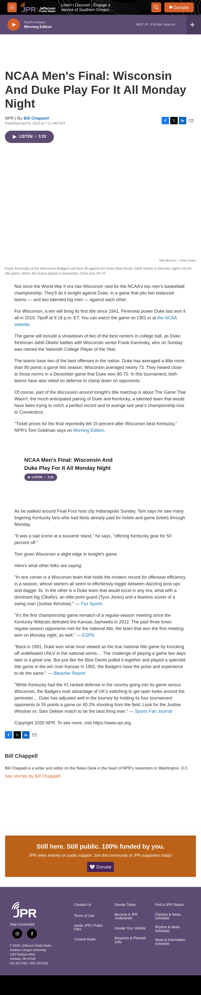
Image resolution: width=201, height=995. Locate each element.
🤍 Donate (100, 867)
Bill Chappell (36, 118)
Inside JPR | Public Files (88, 927)
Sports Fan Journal (153, 711)
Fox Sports (91, 603)
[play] (13, 25)
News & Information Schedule (170, 942)
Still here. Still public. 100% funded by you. (101, 846)
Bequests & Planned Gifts (130, 940)
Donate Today (125, 905)
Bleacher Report (69, 673)
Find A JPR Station (169, 905)
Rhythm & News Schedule (167, 929)
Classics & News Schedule (168, 916)
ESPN (88, 635)
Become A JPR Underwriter (126, 916)
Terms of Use (84, 916)
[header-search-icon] (156, 7)
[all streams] (193, 24)
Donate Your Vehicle (130, 928)
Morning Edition (88, 430)
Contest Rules (85, 939)
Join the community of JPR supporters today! (133, 855)
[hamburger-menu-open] (12, 7)
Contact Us (82, 905)
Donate (181, 7)
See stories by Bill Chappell (32, 776)
